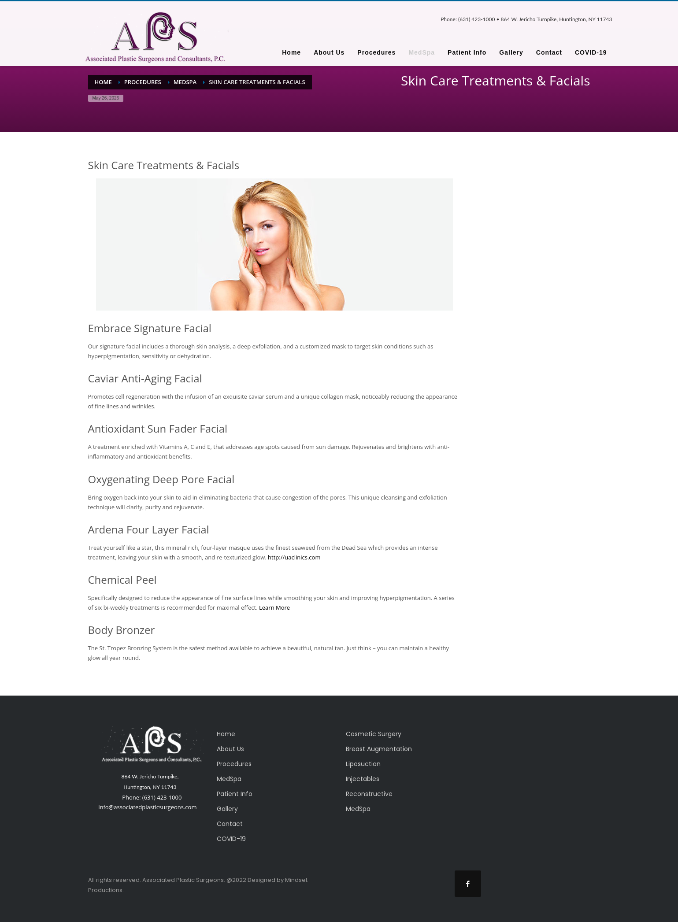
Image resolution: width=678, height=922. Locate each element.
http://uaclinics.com (294, 557)
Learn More (274, 607)
